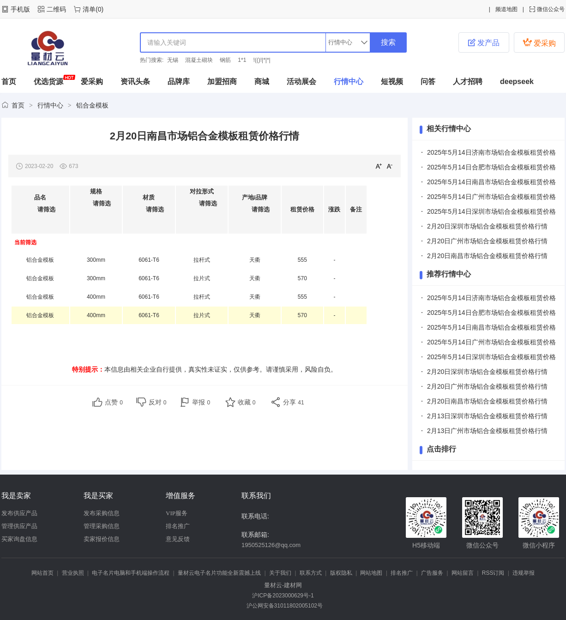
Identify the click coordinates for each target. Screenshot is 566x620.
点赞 (114, 402)
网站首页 (42, 573)
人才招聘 (467, 81)
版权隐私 (341, 573)
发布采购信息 (102, 513)
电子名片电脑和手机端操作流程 (130, 573)
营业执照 (73, 573)
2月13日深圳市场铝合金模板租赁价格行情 (487, 416)
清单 (89, 9)
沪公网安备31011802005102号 (283, 605)
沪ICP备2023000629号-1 (282, 595)
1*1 (242, 60)
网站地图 (371, 573)
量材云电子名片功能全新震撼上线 (219, 573)
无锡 (172, 60)
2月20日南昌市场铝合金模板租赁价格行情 (487, 255)
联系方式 (311, 573)
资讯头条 (135, 81)
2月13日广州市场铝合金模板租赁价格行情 (487, 430)
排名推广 (178, 526)
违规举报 (523, 573)
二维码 (56, 9)
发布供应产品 (19, 513)
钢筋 (225, 60)
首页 (8, 81)
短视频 (392, 81)
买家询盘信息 (19, 539)
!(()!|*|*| (261, 60)
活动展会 (301, 81)
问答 (428, 81)
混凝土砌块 (199, 60)
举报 (201, 402)
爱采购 (539, 42)
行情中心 (348, 81)
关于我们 (280, 573)
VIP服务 (176, 513)
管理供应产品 (19, 526)
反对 (158, 402)
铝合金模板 (92, 105)
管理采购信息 (102, 526)
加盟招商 (222, 81)
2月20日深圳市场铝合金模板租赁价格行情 (487, 226)
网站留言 (463, 573)
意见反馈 (178, 539)
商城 (261, 81)
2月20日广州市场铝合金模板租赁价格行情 (487, 241)
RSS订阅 (493, 573)
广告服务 (432, 573)
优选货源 (48, 81)
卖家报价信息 (102, 539)
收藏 (247, 402)
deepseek (517, 81)
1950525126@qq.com (271, 545)
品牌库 (179, 81)
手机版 (20, 9)
